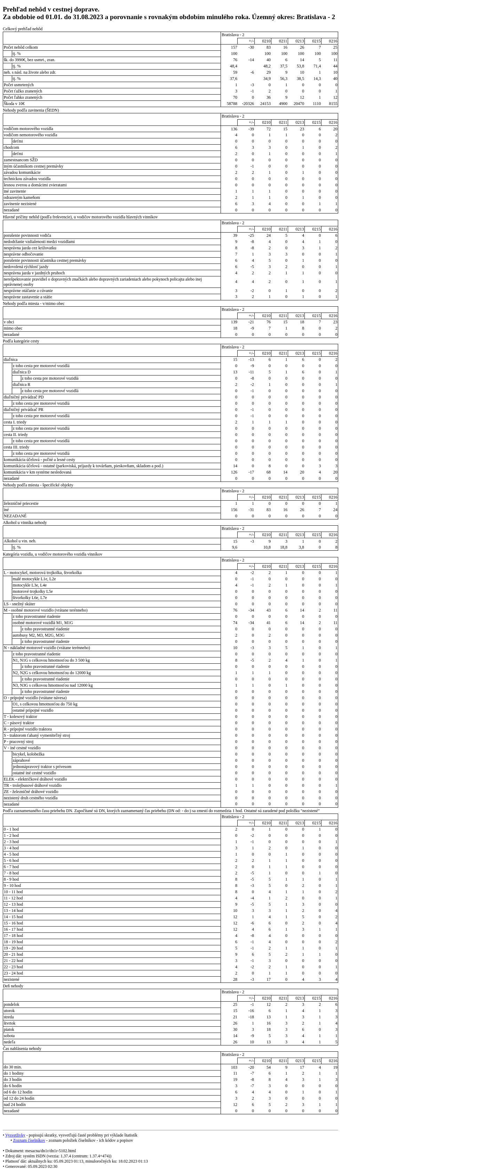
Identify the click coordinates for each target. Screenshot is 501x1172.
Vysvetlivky (15, 1135)
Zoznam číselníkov (29, 1140)
